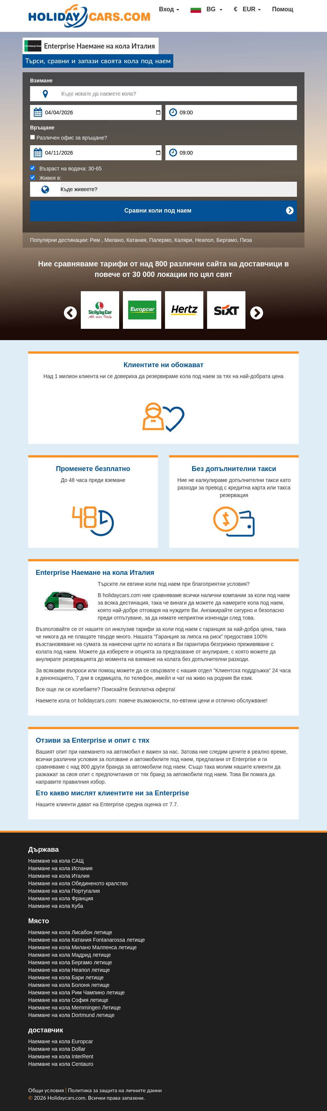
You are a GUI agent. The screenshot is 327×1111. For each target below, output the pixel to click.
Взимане (41, 81)
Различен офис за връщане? (68, 138)
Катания (136, 240)
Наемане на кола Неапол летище (69, 970)
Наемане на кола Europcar (60, 1041)
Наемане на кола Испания (60, 868)
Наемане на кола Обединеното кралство (78, 883)
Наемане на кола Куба (55, 906)
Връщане (42, 128)
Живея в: (45, 178)
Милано (114, 240)
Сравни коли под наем (208, 211)
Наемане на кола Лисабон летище (70, 932)
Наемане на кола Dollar (56, 1049)
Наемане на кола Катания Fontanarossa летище (86, 940)
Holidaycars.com (66, 1097)
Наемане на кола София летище (68, 1000)
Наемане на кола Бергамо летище (70, 962)
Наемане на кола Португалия (64, 891)
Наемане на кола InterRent (60, 1056)
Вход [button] (169, 9)
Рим (95, 240)
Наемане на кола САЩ (56, 861)
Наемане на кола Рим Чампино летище (76, 992)
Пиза (246, 240)
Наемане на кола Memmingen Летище (74, 1008)
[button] (206, 9)
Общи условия (46, 1090)
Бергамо (226, 240)
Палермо (160, 240)
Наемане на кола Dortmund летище (71, 1015)
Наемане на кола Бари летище (66, 977)
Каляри (183, 240)
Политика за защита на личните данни (115, 1090)
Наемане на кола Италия (58, 876)
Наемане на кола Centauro (60, 1064)
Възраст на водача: (66, 169)
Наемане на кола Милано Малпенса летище (82, 947)
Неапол (204, 240)
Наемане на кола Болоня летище (68, 985)
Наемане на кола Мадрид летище (69, 955)
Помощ (282, 9)
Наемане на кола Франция (60, 898)
